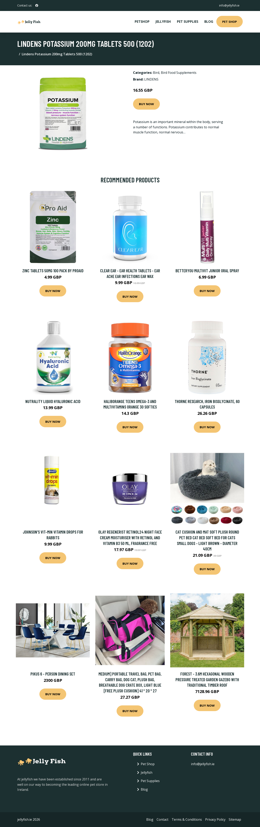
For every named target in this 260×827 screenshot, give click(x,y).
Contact (162, 819)
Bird (156, 72)
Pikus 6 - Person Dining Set (52, 673)
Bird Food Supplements (178, 72)
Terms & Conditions (187, 819)
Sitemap (235, 819)
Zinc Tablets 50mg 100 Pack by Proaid (52, 270)
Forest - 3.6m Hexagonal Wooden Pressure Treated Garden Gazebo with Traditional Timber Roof (207, 679)
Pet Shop (229, 22)
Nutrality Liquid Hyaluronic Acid (52, 401)
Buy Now (146, 104)
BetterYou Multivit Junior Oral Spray (207, 270)
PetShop (142, 21)
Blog (208, 21)
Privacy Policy (215, 819)
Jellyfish (163, 21)
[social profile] (37, 5)
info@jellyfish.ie (229, 5)
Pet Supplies (187, 21)
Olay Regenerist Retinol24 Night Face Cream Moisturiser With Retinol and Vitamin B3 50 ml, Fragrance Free (130, 537)
